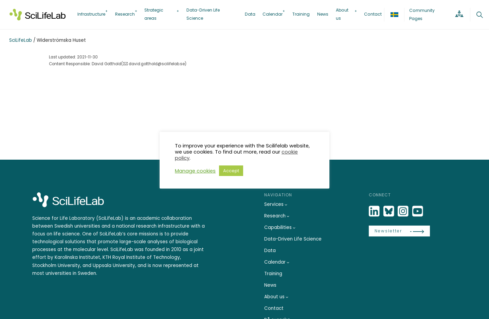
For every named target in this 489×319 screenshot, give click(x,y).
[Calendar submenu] (288, 262)
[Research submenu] (288, 216)
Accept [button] (231, 170)
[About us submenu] (287, 297)
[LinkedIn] (375, 211)
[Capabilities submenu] (294, 227)
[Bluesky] (389, 211)
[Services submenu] (286, 204)
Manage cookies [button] (195, 171)
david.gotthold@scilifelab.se (157, 64)
